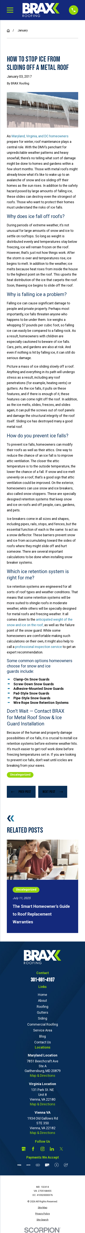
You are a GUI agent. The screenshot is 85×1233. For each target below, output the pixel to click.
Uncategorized (20, 774)
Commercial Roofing (42, 1024)
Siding (42, 1018)
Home (42, 995)
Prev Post (21, 792)
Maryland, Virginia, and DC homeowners (40, 136)
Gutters (42, 1012)
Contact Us (42, 1042)
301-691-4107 (43, 980)
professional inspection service (38, 647)
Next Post (53, 792)
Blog (42, 1036)
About (42, 1000)
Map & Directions (42, 1076)
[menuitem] (42, 1207)
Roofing (42, 1007)
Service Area (42, 1030)
